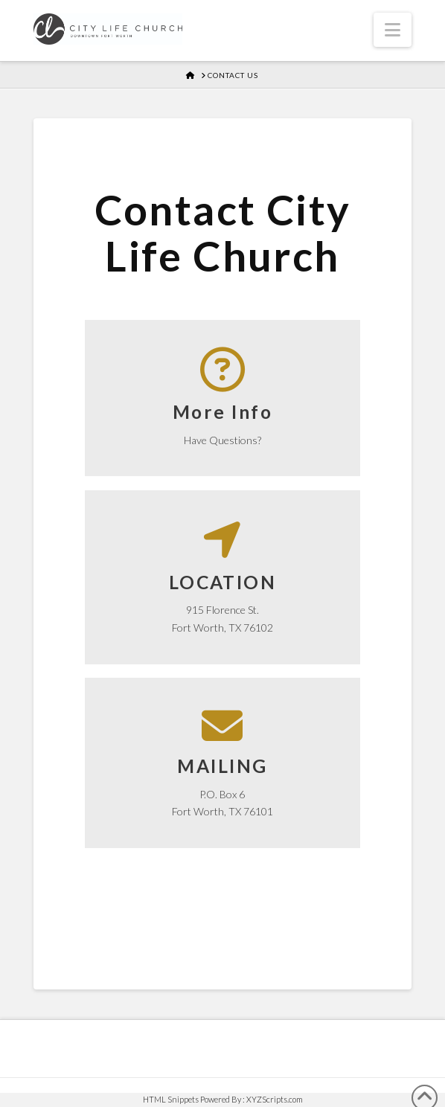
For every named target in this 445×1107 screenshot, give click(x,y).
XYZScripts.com (274, 1099)
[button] (393, 30)
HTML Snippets (171, 1099)
